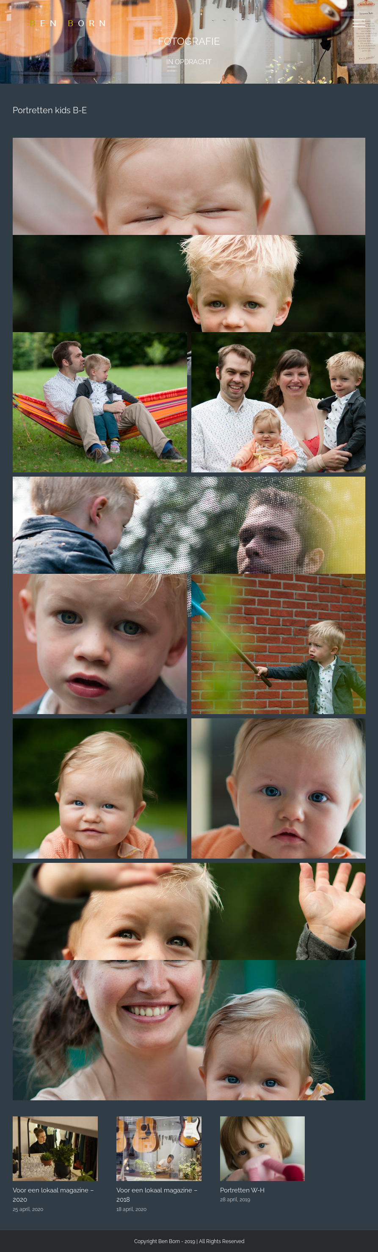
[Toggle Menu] (359, 23)
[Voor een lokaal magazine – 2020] (55, 1120)
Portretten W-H (242, 1190)
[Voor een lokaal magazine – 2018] (158, 1120)
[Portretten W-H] (262, 1120)
